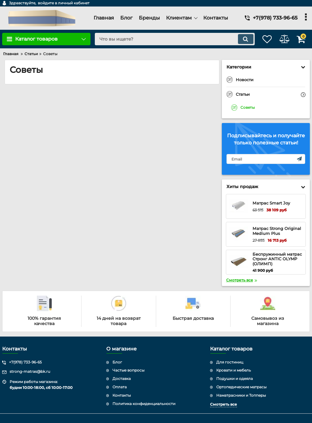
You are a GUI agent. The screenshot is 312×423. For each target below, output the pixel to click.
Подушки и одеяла (234, 378)
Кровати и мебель (233, 370)
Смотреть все (223, 404)
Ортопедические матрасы (241, 387)
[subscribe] (265, 159)
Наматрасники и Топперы (241, 395)
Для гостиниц (229, 362)
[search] (167, 39)
